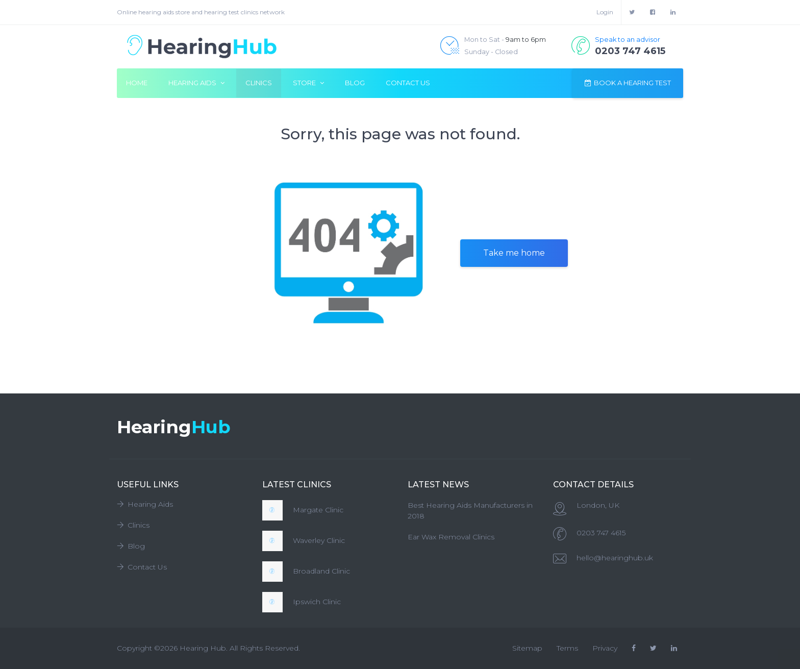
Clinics (258, 83)
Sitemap (527, 648)
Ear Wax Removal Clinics (451, 536)
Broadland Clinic (321, 571)
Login (604, 12)
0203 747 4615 (601, 532)
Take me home (514, 253)
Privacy (604, 648)
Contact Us (408, 83)
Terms (567, 648)
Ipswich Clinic (317, 601)
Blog (355, 83)
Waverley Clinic (319, 540)
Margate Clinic (318, 509)
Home (136, 83)
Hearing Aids (145, 504)
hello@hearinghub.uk (615, 557)
